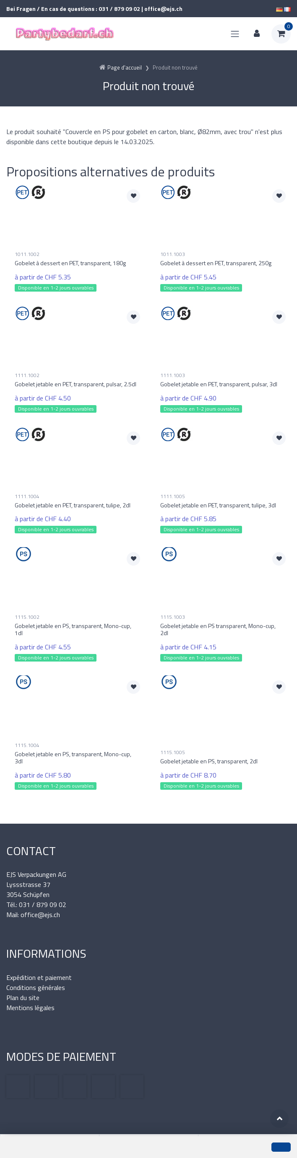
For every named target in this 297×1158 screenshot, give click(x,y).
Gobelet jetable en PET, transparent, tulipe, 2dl (72, 505)
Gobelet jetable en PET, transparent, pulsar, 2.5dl (75, 384)
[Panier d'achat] (281, 34)
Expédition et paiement (39, 977)
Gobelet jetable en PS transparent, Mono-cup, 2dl (218, 629)
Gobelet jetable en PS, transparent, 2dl (209, 761)
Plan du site (22, 998)
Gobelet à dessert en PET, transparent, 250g (215, 262)
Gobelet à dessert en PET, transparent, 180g (70, 262)
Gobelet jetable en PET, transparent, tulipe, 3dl (218, 505)
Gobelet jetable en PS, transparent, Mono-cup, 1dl (73, 629)
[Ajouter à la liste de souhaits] (133, 196)
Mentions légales (30, 1008)
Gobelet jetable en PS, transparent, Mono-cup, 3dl (73, 757)
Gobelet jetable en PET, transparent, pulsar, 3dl (218, 384)
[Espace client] (256, 34)
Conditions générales (35, 987)
